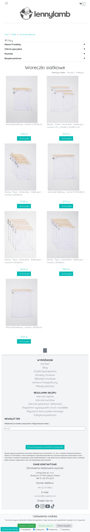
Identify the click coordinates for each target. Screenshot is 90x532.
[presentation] (22, 437)
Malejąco (80, 72)
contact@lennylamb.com (45, 496)
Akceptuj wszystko (26, 526)
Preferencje (52, 530)
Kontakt (45, 363)
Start (7, 34)
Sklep (14, 34)
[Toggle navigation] (25, 3)
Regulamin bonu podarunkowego (45, 411)
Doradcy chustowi (45, 375)
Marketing (64, 530)
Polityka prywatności (45, 415)
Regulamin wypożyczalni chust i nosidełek (45, 407)
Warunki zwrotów (45, 400)
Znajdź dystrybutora (45, 371)
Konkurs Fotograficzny (45, 382)
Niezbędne (26, 530)
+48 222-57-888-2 (45, 487)
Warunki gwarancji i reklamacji (45, 403)
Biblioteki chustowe (45, 378)
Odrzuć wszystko (64, 526)
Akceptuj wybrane (46, 526)
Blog (45, 367)
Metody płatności (45, 386)
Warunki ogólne (45, 396)
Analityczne (38, 530)
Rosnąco (71, 72)
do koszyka (24, 138)
